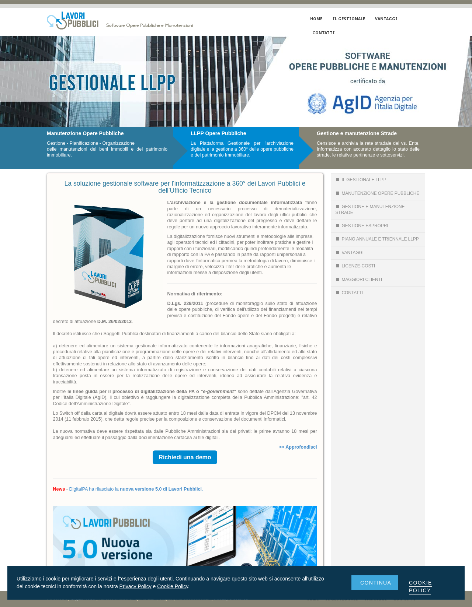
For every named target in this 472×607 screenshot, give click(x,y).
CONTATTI (323, 33)
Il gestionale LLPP (360, 179)
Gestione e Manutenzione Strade (370, 209)
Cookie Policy (172, 586)
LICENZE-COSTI (355, 266)
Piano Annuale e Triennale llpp (377, 239)
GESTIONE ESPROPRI (361, 225)
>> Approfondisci (298, 447)
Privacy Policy (135, 586)
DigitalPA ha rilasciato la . (136, 489)
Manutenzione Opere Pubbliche (377, 193)
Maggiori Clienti (358, 279)
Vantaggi (349, 252)
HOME (316, 19)
